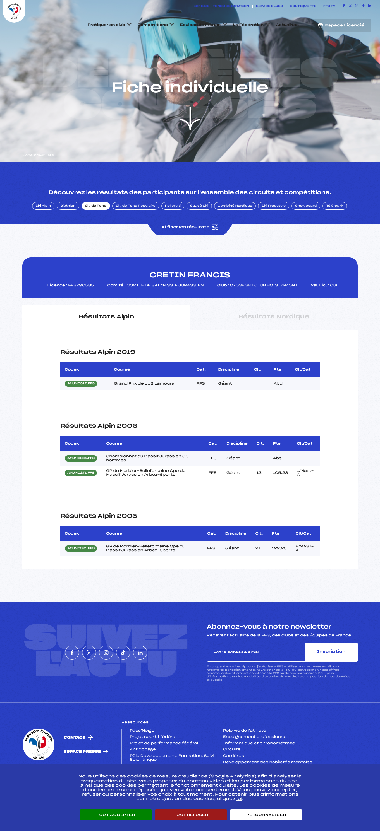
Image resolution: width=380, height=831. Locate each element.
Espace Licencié (341, 25)
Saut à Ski (199, 232)
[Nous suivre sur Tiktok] (363, 6)
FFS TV (329, 6)
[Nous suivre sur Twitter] (350, 6)
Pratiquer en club (106, 25)
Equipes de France (200, 25)
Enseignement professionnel (255, 763)
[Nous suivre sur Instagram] (356, 6)
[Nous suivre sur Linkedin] (369, 6)
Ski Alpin (43, 232)
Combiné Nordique (235, 232)
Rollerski (173, 232)
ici (221, 706)
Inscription (331, 678)
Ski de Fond (96, 232)
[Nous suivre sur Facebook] (343, 6)
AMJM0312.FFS (81, 410)
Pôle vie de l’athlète (244, 757)
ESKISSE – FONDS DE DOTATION (221, 6)
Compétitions (152, 25)
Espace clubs (269, 6)
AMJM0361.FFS (81, 485)
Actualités (287, 25)
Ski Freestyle (274, 232)
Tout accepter (116, 814)
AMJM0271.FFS (80, 499)
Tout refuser (191, 814)
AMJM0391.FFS (81, 575)
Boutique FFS (303, 6)
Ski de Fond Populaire (136, 232)
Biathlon (67, 232)
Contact (74, 764)
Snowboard (306, 232)
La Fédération (248, 25)
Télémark (334, 232)
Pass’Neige (142, 757)
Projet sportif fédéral (153, 763)
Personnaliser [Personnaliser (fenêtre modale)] (266, 814)
